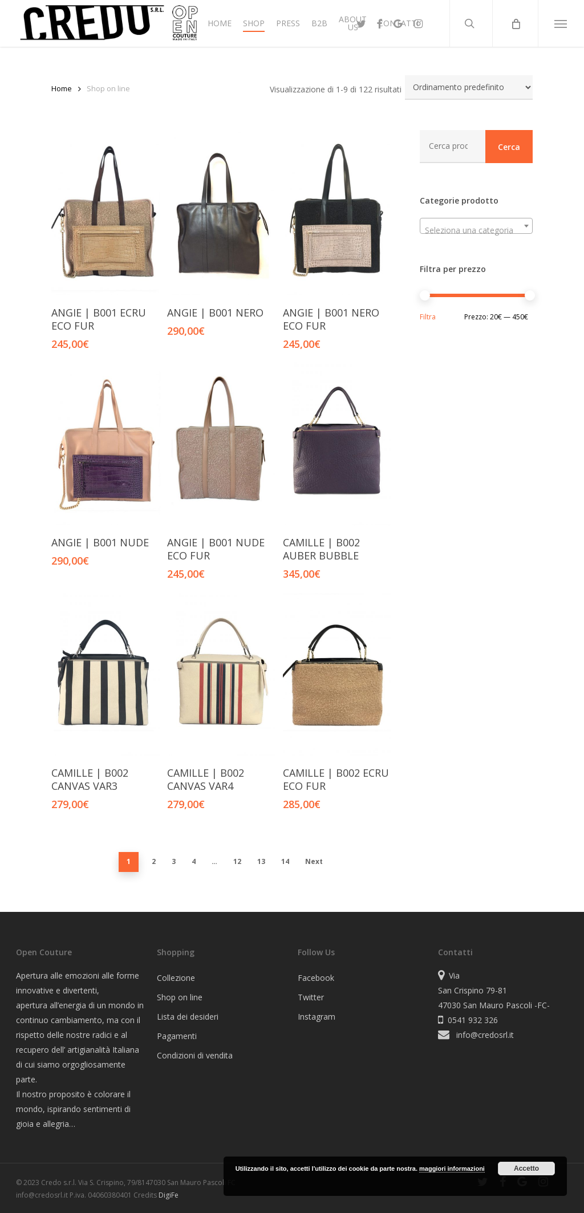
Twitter (311, 997)
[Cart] (515, 23)
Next (314, 861)
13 (261, 861)
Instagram (316, 1016)
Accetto (526, 1169)
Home (61, 88)
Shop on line (179, 997)
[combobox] (476, 226)
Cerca (509, 146)
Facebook (316, 977)
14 (285, 861)
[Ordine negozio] (469, 87)
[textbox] (476, 230)
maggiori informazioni (452, 1168)
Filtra (428, 317)
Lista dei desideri (187, 1016)
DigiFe (169, 1195)
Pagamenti (177, 1036)
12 (237, 861)
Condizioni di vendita (195, 1055)
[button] (561, 23)
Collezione (176, 977)
